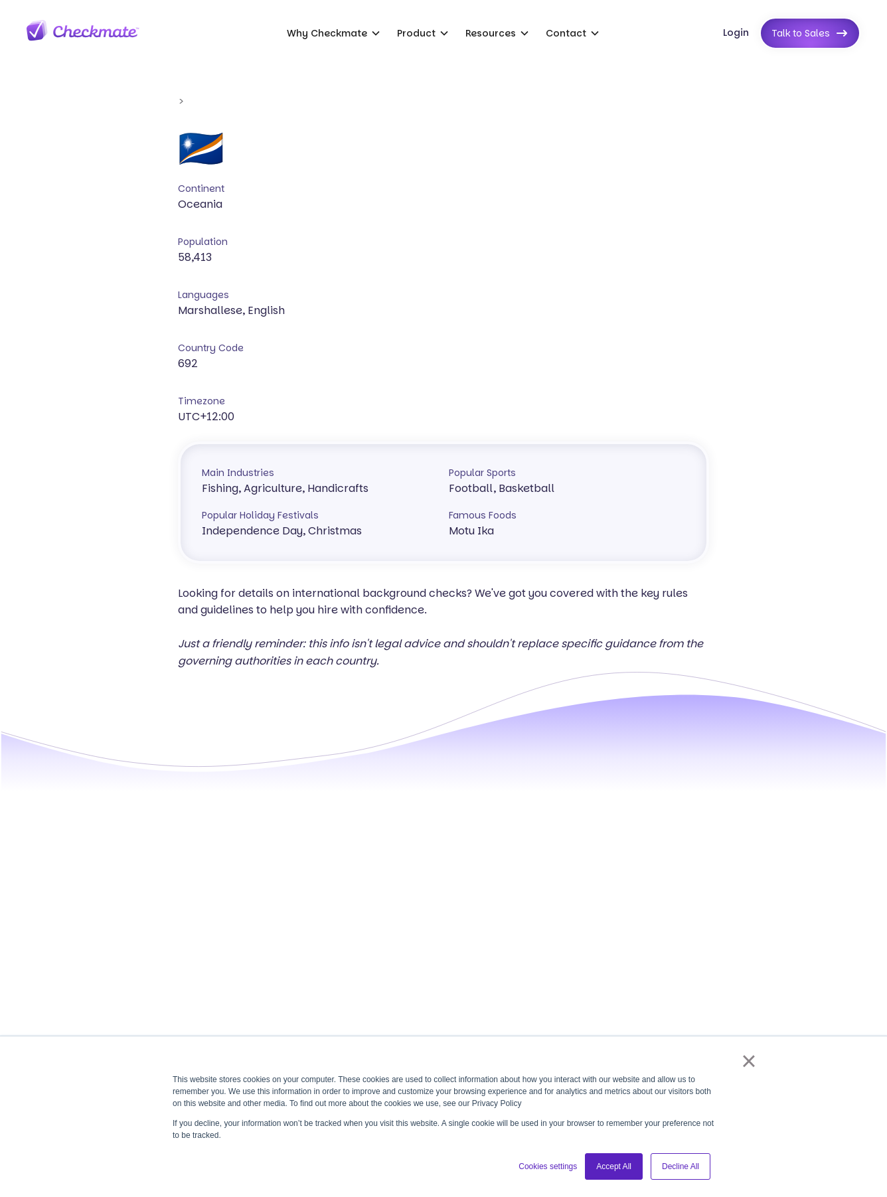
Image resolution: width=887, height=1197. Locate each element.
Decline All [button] (680, 1166)
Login (736, 32)
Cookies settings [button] (548, 1166)
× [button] (748, 1061)
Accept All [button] (613, 1166)
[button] (334, 33)
